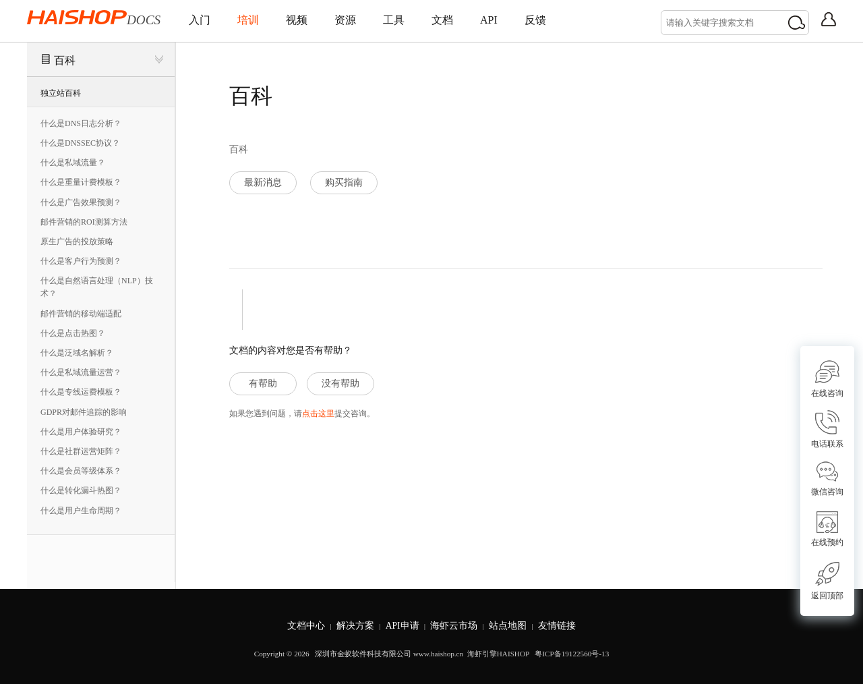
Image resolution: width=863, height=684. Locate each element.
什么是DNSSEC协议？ (80, 143)
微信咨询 (827, 478)
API (489, 20)
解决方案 (355, 626)
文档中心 (306, 626)
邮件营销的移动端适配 (80, 313)
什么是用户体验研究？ (80, 431)
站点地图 (508, 626)
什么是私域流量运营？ (80, 372)
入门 (199, 20)
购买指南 (344, 182)
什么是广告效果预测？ (80, 202)
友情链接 (557, 626)
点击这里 (318, 413)
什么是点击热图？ (72, 333)
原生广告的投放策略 (76, 241)
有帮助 (263, 383)
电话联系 (827, 429)
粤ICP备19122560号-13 (571, 654)
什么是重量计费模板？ (80, 182)
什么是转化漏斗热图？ (80, 490)
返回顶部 (827, 581)
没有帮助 (340, 383)
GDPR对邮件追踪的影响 (83, 412)
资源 (345, 20)
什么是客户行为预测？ (80, 261)
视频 (296, 20)
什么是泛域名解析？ (76, 353)
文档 (442, 20)
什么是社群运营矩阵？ (80, 451)
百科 (65, 60)
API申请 (402, 626)
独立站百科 (60, 93)
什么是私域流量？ (72, 162)
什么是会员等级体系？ (80, 471)
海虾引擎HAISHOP (498, 654)
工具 (394, 20)
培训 (248, 20)
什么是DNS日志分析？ (80, 123)
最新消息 (263, 182)
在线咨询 (827, 379)
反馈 (535, 20)
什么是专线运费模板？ (80, 392)
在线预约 (827, 529)
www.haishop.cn (438, 654)
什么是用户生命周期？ (80, 510)
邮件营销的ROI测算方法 (83, 222)
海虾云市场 (453, 626)
